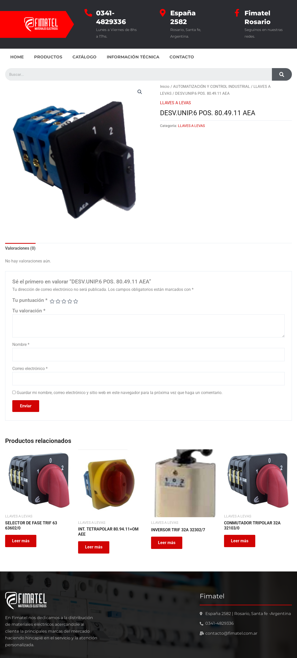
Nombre (20, 344)
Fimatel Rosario (258, 17)
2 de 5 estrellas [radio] (58, 301)
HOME (17, 57)
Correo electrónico (30, 368)
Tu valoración (28, 311)
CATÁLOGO (84, 57)
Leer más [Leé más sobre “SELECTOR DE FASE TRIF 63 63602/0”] (21, 542)
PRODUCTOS (48, 57)
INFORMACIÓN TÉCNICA (133, 57)
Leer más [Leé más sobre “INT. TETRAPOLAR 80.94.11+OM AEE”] (94, 548)
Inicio (164, 86)
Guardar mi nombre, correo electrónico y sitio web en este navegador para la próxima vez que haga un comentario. (119, 393)
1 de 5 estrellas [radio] (52, 301)
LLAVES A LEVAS (175, 102)
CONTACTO (181, 57)
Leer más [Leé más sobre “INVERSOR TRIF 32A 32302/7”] (167, 543)
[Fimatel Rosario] (237, 13)
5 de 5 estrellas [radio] (75, 301)
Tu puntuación (29, 300)
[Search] (282, 74)
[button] (139, 92)
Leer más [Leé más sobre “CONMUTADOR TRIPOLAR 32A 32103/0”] (240, 542)
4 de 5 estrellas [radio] (70, 301)
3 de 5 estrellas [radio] (64, 301)
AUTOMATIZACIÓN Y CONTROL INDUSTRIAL (211, 86)
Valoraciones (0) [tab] (20, 248)
